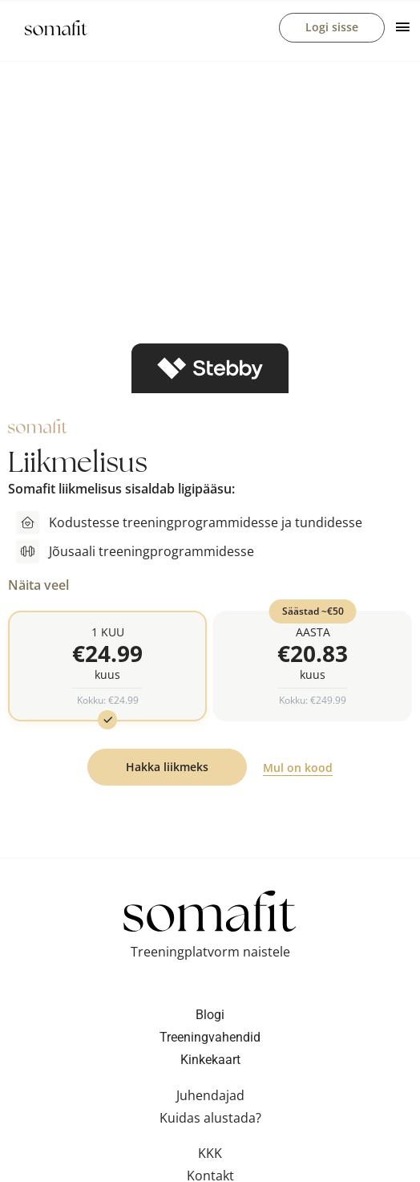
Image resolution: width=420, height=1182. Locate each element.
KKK (210, 1155)
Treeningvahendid (210, 1039)
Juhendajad (210, 1098)
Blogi (210, 1017)
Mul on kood (298, 770)
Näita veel (38, 585)
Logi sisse (331, 27)
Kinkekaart (210, 1062)
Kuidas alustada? (210, 1120)
